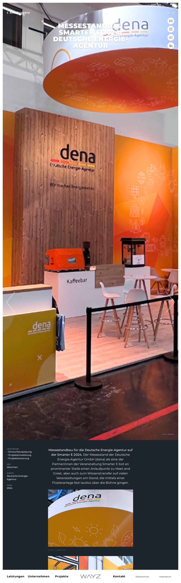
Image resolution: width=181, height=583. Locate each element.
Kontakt (119, 576)
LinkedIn (171, 45)
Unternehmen (39, 576)
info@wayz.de (171, 21)
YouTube (171, 37)
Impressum (165, 577)
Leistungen (16, 576)
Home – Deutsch (90, 576)
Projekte (61, 576)
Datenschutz (142, 577)
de (173, 12)
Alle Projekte (20, 12)
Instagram (171, 29)
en (168, 12)
